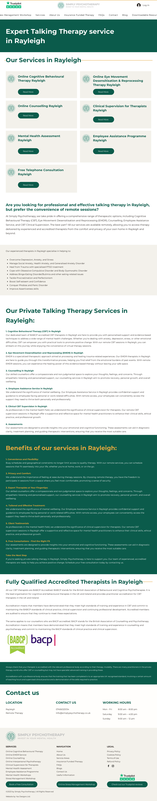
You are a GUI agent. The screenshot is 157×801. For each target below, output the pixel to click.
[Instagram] (112, 765)
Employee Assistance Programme (22, 771)
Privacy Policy (113, 751)
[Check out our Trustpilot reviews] (127, 784)
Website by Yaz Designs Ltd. (18, 796)
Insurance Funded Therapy (70, 761)
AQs (60, 765)
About (59, 755)
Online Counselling (15, 758)
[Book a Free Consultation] (21, 784)
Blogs (59, 768)
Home (60, 751)
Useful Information (66, 775)
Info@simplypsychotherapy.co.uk (73, 713)
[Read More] (28, 92)
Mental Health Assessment (19, 768)
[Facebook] (108, 765)
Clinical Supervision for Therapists (22, 765)
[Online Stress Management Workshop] (77, 784)
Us (63, 755)
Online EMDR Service (16, 755)
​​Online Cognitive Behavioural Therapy (24, 751)
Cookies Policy (114, 755)
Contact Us (62, 771)
